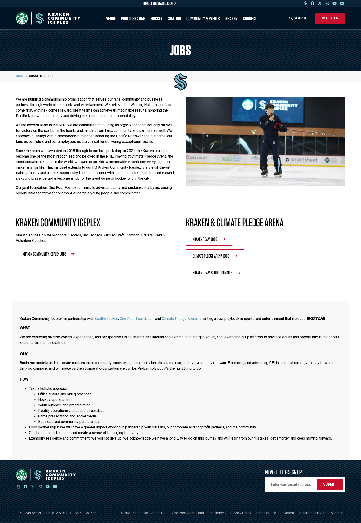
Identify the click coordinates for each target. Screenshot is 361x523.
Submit (329, 484)
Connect (250, 18)
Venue (111, 18)
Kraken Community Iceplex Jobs (49, 253)
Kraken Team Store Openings (217, 272)
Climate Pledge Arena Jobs (215, 255)
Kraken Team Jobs (209, 238)
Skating (174, 18)
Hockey (157, 18)
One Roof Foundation (137, 318)
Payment (287, 513)
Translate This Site (312, 513)
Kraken (231, 18)
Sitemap (337, 513)
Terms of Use (266, 513)
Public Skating (133, 18)
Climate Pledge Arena (179, 318)
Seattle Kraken (106, 318)
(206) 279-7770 (86, 513)
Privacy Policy (240, 513)
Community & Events (203, 18)
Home (20, 76)
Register (330, 18)
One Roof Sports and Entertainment (199, 513)
